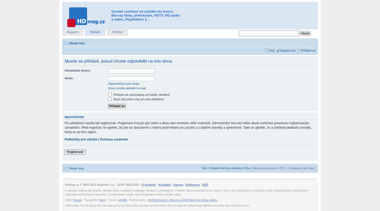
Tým (204, 168)
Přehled (117, 32)
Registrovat (288, 50)
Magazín (72, 32)
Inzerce (178, 184)
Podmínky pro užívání (81, 139)
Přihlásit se (308, 50)
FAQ (272, 50)
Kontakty (164, 184)
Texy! (102, 200)
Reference (193, 184)
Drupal (77, 200)
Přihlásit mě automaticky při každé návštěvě (139, 94)
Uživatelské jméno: (78, 70)
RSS (205, 184)
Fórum (95, 32)
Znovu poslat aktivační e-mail (127, 88)
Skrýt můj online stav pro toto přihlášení (136, 99)
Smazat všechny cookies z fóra (229, 168)
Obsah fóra (76, 43)
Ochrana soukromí (114, 139)
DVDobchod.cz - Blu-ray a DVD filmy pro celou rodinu (182, 200)
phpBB (122, 200)
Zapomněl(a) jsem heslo (123, 83)
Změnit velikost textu (311, 42)
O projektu (148, 184)
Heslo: (69, 78)
